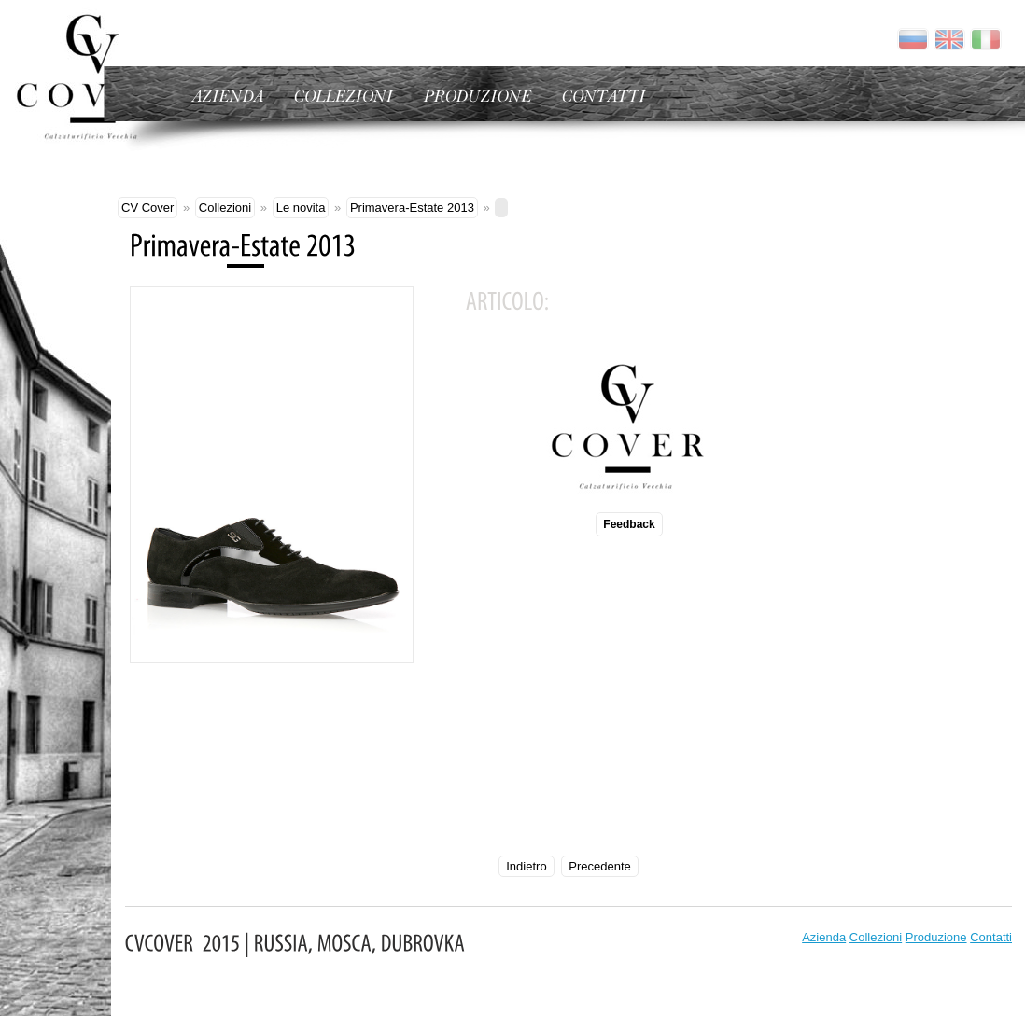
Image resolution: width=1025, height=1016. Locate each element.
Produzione (936, 937)
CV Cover (147, 208)
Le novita (301, 208)
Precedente (600, 866)
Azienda (824, 937)
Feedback (628, 524)
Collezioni (225, 208)
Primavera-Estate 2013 (412, 208)
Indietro (526, 866)
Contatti (991, 937)
